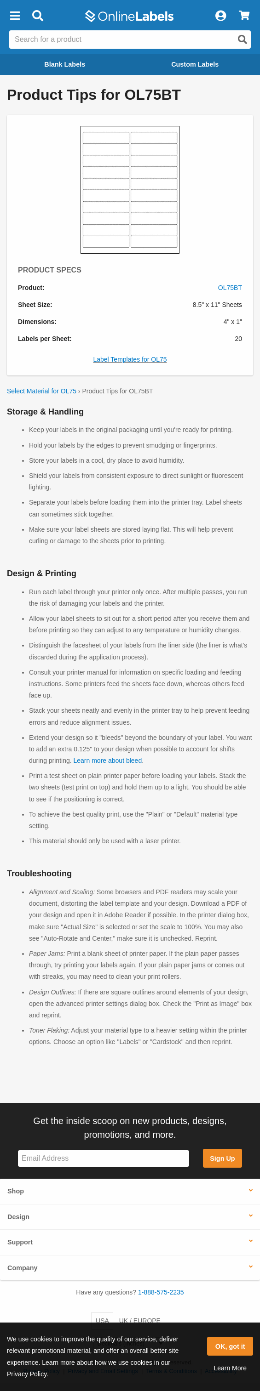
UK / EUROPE (140, 1320)
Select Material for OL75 (41, 391)
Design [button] (18, 1217)
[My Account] (220, 16)
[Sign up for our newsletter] (103, 1158)
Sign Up (222, 1158)
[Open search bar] (37, 16)
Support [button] (20, 1242)
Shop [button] (15, 1191)
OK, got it (230, 1346)
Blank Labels (64, 64)
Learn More (230, 1368)
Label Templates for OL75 (130, 359)
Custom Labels (195, 64)
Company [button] (22, 1268)
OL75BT (230, 287)
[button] (15, 16)
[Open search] (242, 39)
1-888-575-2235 (161, 1292)
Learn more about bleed (108, 760)
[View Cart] (244, 16)
